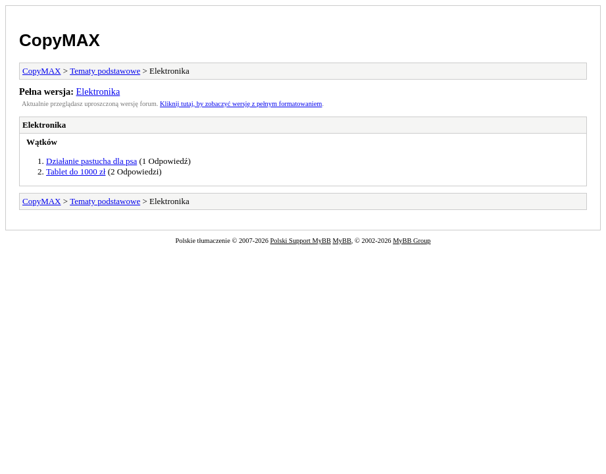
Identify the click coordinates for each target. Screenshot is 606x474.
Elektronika (98, 91)
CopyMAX (59, 40)
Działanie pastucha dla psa (91, 161)
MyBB (342, 240)
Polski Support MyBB (300, 240)
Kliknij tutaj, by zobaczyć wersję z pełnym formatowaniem (241, 103)
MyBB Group (411, 240)
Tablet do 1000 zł (75, 171)
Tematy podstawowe (105, 71)
